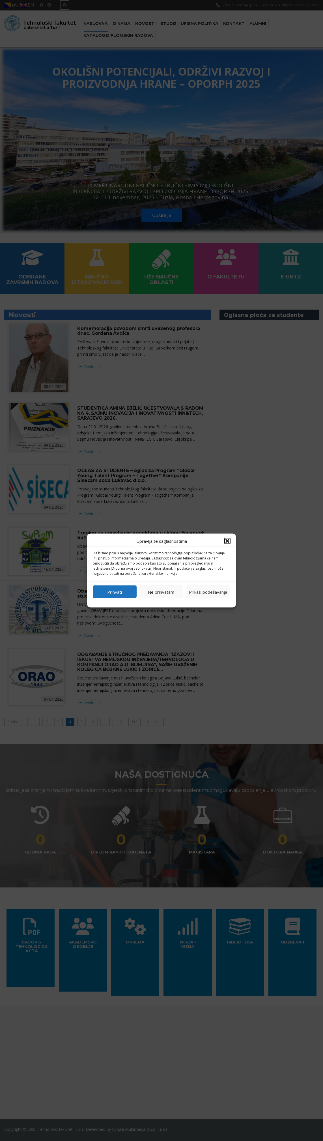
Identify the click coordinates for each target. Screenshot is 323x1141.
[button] (227, 541)
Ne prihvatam (161, 592)
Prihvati (114, 592)
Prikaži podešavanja (208, 592)
